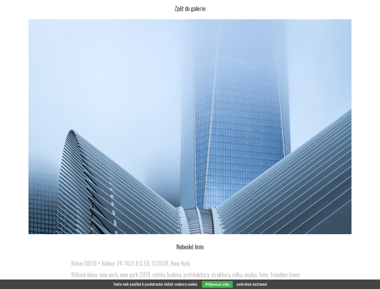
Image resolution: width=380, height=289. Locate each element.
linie (263, 274)
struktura (220, 274)
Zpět (190, 8)
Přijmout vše (217, 284)
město (159, 274)
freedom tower (285, 274)
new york (108, 274)
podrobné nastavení (252, 284)
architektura (196, 274)
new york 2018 (135, 274)
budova (174, 274)
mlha (237, 274)
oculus (250, 274)
